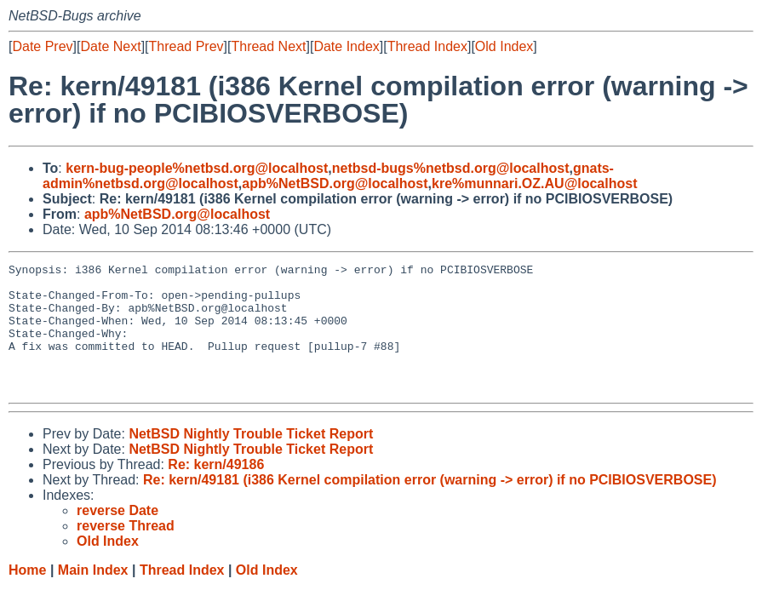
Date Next (110, 46)
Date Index (346, 46)
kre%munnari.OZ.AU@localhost (534, 183)
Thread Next (268, 46)
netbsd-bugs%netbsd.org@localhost (451, 168)
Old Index (504, 46)
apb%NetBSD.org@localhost (334, 183)
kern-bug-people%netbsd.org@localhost (197, 168)
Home (27, 595)
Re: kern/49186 (216, 490)
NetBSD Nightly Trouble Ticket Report (251, 459)
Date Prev (42, 46)
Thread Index (427, 46)
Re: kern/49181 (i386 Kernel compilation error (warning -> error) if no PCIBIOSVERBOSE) (430, 505)
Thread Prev (186, 46)
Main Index (93, 595)
